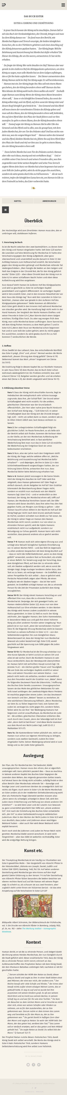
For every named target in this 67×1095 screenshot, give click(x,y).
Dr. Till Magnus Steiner (33, 1056)
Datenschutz (29, 1092)
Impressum (39, 1092)
